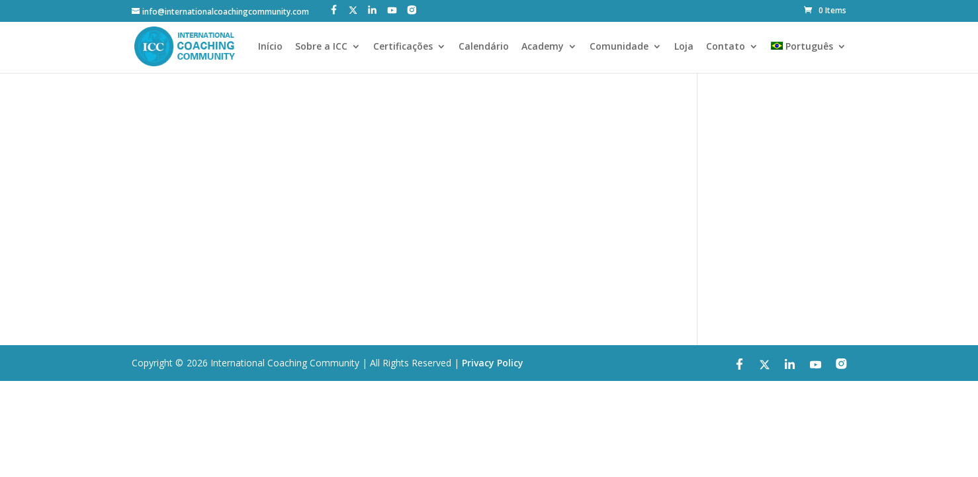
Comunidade (619, 47)
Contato (725, 47)
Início (270, 47)
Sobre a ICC (321, 47)
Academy (542, 47)
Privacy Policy (492, 362)
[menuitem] (808, 57)
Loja (683, 47)
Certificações (403, 47)
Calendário (484, 47)
